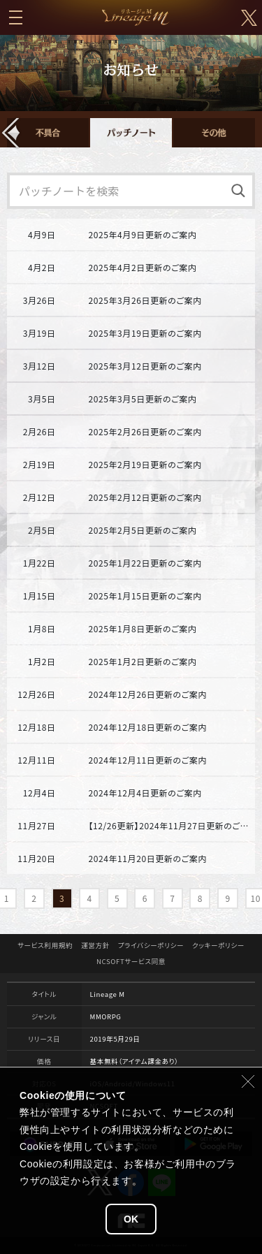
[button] (11, 132)
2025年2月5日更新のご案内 (142, 530)
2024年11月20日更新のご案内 (147, 858)
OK (131, 1219)
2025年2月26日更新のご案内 (144, 431)
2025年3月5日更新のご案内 (142, 398)
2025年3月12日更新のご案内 (144, 366)
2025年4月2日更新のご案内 (142, 267)
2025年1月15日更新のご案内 (144, 596)
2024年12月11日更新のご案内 (147, 760)
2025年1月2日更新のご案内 (142, 661)
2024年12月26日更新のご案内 (147, 694)
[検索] (238, 190)
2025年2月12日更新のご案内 (144, 497)
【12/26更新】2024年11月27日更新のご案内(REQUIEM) (170, 825)
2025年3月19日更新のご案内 (144, 333)
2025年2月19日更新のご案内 (144, 464)
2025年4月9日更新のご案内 (142, 234)
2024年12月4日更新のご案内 (144, 793)
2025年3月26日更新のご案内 (144, 300)
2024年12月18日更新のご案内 (147, 727)
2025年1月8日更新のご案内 (142, 628)
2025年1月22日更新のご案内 (144, 563)
